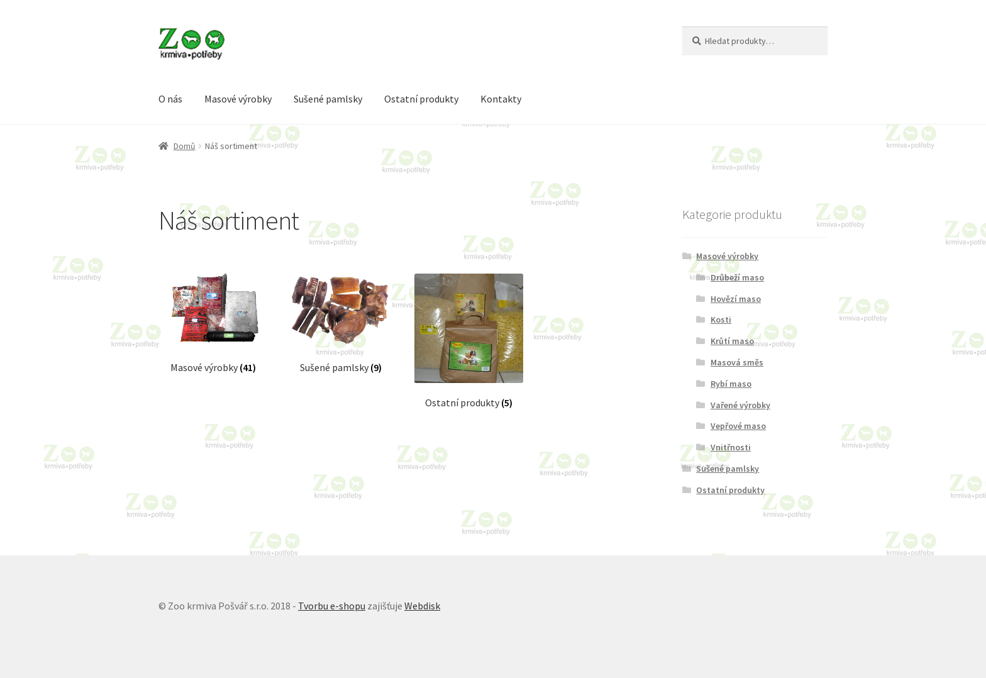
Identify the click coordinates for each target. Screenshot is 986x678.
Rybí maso (731, 383)
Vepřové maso (738, 425)
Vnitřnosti (731, 447)
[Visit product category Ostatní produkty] (468, 341)
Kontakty (500, 98)
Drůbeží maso (737, 277)
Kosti (721, 319)
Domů (185, 146)
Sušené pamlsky (328, 98)
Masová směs (737, 362)
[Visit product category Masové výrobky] (212, 324)
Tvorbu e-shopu (331, 605)
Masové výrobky (238, 98)
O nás (170, 98)
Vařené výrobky (740, 405)
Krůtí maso (732, 341)
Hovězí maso (736, 298)
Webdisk (422, 605)
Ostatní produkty (421, 98)
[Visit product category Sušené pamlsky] (340, 324)
